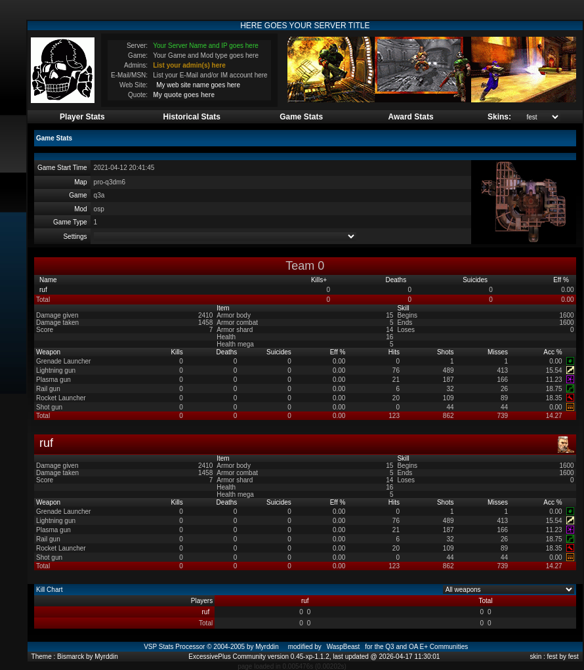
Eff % (562, 279)
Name (48, 279)
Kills (319, 279)
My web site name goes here (198, 85)
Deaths (396, 279)
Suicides (476, 279)
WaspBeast (343, 646)
